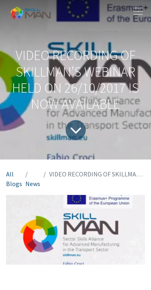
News (32, 184)
